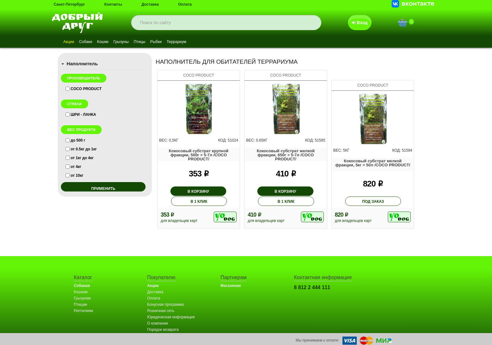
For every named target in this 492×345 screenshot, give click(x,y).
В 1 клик (218, 191)
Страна (74, 104)
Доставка (150, 4)
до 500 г (78, 140)
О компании (157, 314)
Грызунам (82, 289)
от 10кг (77, 175)
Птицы (158, 42)
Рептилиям (83, 301)
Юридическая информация (171, 307)
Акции (71, 42)
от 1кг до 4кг (82, 158)
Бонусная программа (165, 295)
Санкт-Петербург (69, 4)
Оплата (185, 4)
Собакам (82, 276)
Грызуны (136, 42)
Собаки (91, 42)
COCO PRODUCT (86, 89)
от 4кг (76, 166)
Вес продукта (81, 130)
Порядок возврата (163, 320)
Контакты (113, 4)
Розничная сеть (160, 301)
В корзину (179, 191)
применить (103, 188)
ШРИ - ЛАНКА (83, 114)
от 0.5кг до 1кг (84, 149)
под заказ (373, 192)
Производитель (83, 78)
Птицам (80, 295)
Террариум (205, 42)
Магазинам (231, 276)
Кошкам (81, 282)
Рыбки (179, 42)
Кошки (113, 42)
